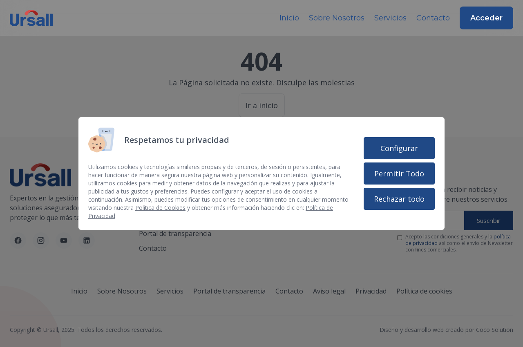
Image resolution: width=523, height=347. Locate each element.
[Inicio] (31, 18)
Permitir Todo (399, 173)
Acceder (486, 17)
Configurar (399, 148)
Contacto (433, 17)
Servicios (390, 17)
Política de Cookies (160, 207)
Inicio (289, 17)
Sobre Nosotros (336, 17)
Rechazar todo (399, 199)
